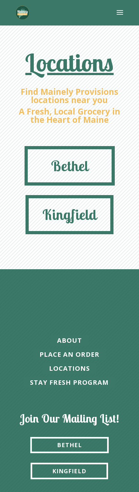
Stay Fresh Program (69, 382)
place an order (69, 354)
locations (69, 368)
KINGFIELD (69, 471)
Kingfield (69, 214)
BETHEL (69, 445)
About (69, 340)
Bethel (69, 166)
